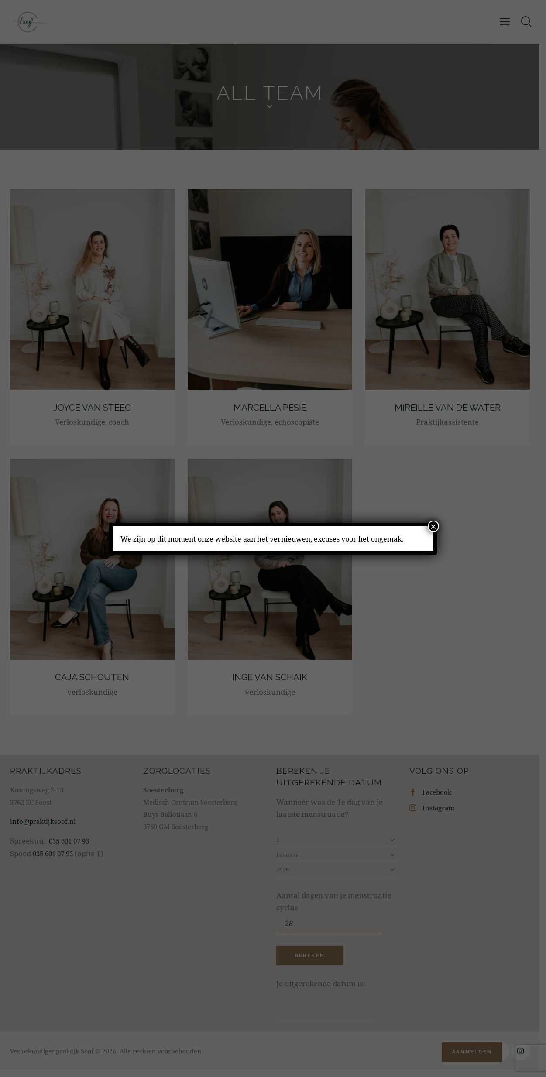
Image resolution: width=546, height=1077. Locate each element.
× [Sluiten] (433, 526)
